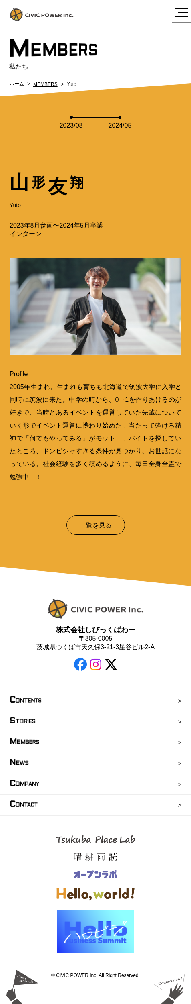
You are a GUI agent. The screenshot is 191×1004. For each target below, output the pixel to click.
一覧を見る (96, 525)
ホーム (17, 84)
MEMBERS (45, 84)
